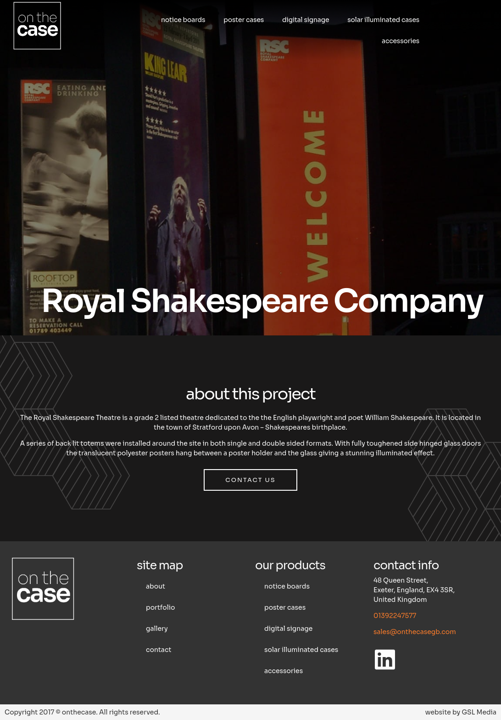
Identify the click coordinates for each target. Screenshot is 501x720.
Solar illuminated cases (383, 20)
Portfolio (160, 607)
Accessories (400, 41)
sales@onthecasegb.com (414, 632)
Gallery (157, 628)
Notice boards (183, 20)
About (155, 586)
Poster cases (243, 20)
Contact (158, 650)
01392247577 (394, 616)
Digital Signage (305, 20)
